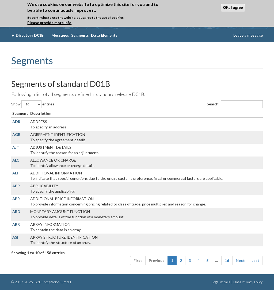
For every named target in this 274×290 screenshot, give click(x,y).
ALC (15, 160)
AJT (15, 147)
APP (16, 186)
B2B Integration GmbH (52, 282)
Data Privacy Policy (248, 282)
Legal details (221, 282)
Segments (80, 35)
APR (16, 198)
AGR (16, 134)
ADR (16, 121)
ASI (15, 237)
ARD (16, 211)
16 (227, 260)
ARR (16, 224)
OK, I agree (233, 7)
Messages (60, 35)
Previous (156, 260)
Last (255, 260)
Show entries (32, 104)
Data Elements (104, 35)
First (138, 260)
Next (240, 260)
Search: (235, 104)
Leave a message (248, 35)
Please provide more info (49, 22)
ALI (15, 173)
